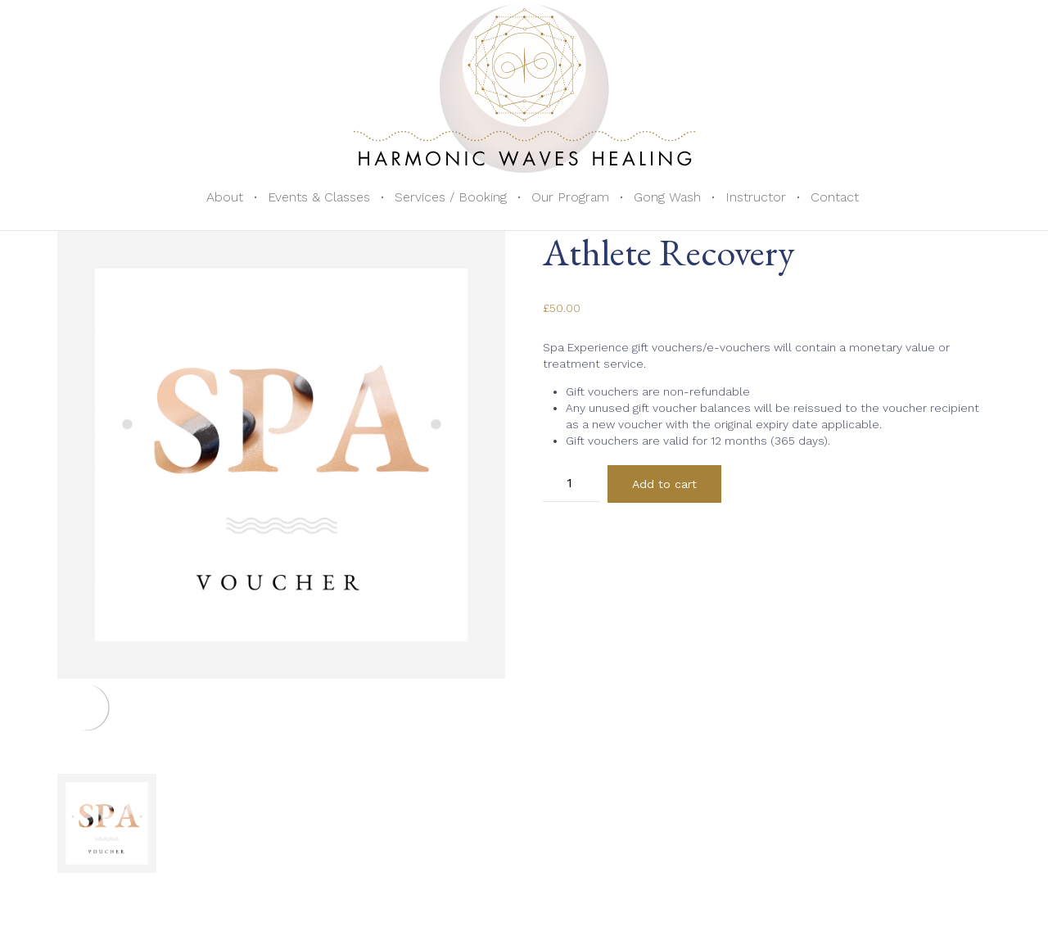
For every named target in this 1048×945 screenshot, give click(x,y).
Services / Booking (451, 197)
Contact (835, 197)
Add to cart (664, 484)
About (224, 197)
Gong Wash (667, 197)
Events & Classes (319, 197)
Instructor (755, 197)
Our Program (570, 197)
